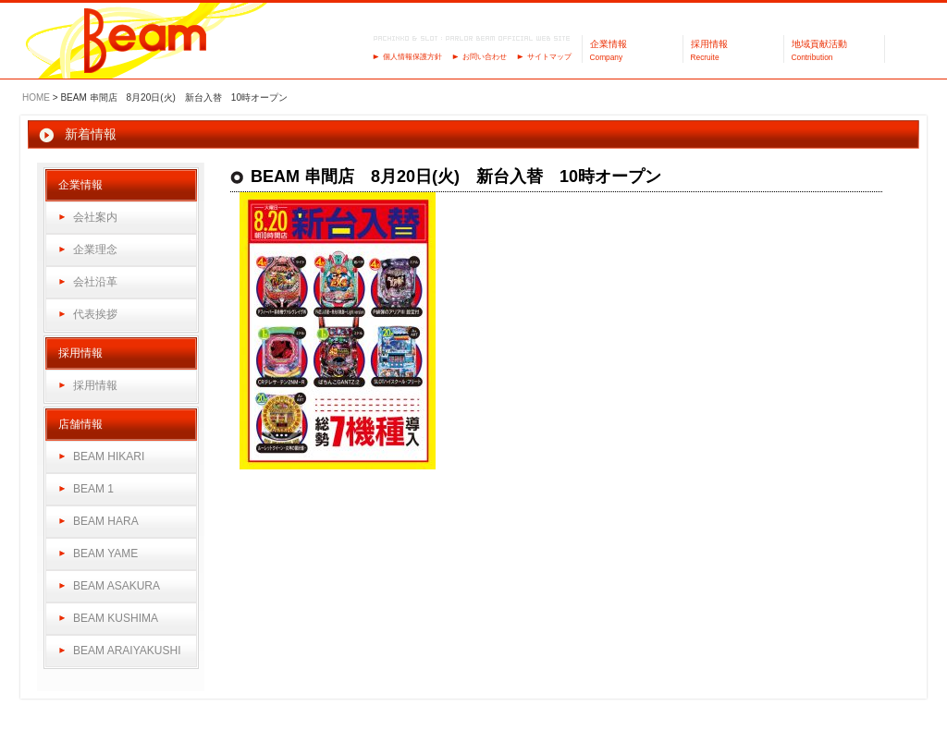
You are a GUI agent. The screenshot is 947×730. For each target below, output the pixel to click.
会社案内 (95, 217)
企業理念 (95, 249)
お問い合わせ (484, 57)
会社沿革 (95, 281)
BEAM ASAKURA (116, 585)
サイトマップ (549, 57)
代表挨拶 (95, 314)
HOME (36, 97)
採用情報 (95, 385)
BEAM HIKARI (108, 456)
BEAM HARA (106, 521)
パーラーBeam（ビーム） (145, 42)
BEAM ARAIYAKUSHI (126, 650)
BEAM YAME (105, 553)
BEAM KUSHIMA (115, 618)
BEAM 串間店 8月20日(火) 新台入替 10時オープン (456, 176)
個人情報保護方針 (412, 57)
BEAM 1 (93, 488)
